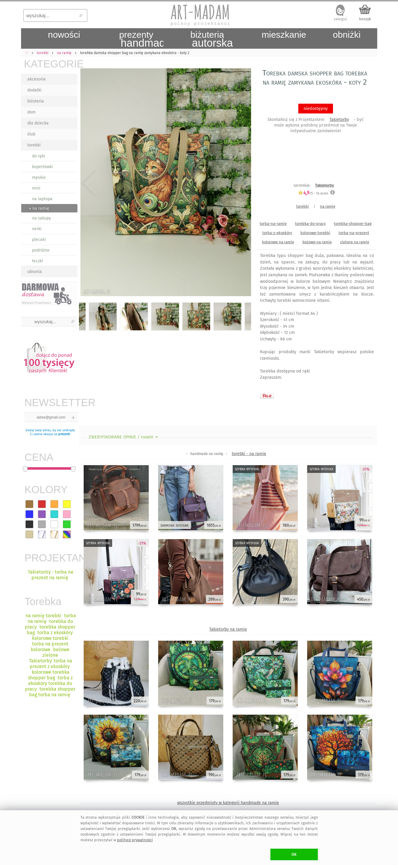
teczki (37, 260)
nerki (37, 228)
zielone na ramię (354, 242)
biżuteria (35, 101)
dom (31, 112)
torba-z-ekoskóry (277, 233)
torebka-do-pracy (310, 223)
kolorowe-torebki (315, 233)
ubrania (34, 271)
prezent (63, 434)
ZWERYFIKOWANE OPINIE (124, 437)
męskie (39, 177)
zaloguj (340, 19)
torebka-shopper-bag (353, 223)
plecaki (39, 239)
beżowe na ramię (317, 242)
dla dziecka (38, 123)
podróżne (41, 250)
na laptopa (42, 198)
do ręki (38, 156)
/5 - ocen (313, 193)
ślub (31, 134)
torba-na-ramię (273, 223)
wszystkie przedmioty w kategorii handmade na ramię (228, 802)
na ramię (327, 206)
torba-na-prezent (354, 233)
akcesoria (36, 79)
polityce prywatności (135, 840)
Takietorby (339, 119)
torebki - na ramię (249, 453)
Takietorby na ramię (228, 629)
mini (36, 188)
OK (293, 854)
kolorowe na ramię (278, 242)
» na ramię (39, 208)
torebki (34, 145)
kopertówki (42, 166)
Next (241, 183)
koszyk (365, 19)
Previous (88, 183)
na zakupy (41, 218)
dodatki (34, 90)
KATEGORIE (50, 64)
